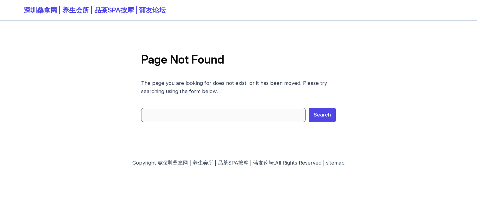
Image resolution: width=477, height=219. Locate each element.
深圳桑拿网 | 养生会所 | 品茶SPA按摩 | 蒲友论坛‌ (95, 10)
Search (322, 115)
